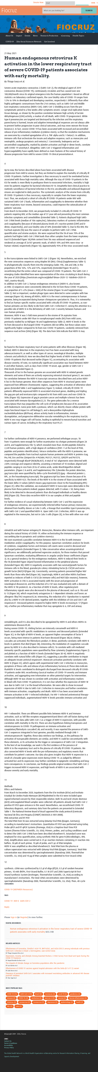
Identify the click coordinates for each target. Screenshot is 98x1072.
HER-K (16, 901)
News (35, 36)
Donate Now (38, 3)
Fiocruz (9, 11)
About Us (9, 36)
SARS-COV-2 (25, 901)
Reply (6, 907)
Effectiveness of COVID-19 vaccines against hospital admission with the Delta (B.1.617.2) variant (42, 968)
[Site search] (62, 11)
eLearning (65, 36)
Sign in (14, 917)
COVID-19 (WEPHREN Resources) (18, 890)
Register (24, 917)
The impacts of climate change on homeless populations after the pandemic (35, 963)
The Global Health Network (22, 3)
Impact (19, 36)
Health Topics (78, 36)
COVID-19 (10, 42)
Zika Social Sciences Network (29, 42)
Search (88, 10)
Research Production (49, 36)
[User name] (60, 3)
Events (27, 36)
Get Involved (49, 42)
